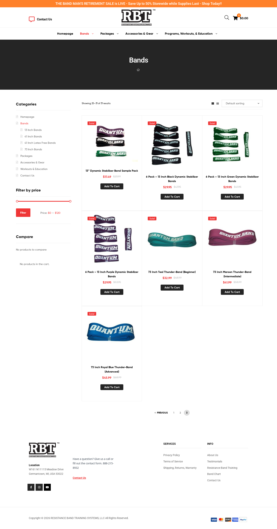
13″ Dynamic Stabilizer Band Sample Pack (112, 170)
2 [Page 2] (180, 412)
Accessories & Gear (32, 162)
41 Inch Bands (33, 136)
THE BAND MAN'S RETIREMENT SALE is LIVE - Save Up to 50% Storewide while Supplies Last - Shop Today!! (138, 4)
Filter (23, 212)
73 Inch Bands (33, 149)
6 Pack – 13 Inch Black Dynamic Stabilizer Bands (172, 179)
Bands (24, 123)
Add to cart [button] (111, 186)
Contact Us (27, 175)
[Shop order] (242, 103)
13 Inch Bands (33, 129)
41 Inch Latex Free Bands (40, 142)
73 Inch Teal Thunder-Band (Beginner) (172, 272)
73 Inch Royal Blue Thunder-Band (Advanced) (112, 369)
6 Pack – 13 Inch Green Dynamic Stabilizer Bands (232, 179)
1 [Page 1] (173, 412)
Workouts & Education (34, 168)
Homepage (27, 116)
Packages (26, 155)
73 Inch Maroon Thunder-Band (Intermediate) (232, 274)
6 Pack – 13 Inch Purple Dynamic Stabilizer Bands (111, 274)
